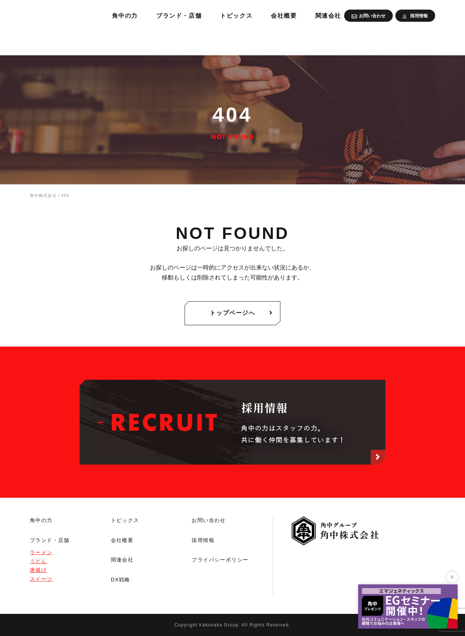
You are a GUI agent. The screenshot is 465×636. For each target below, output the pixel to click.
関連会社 (420, 40)
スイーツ (41, 579)
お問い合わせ (208, 520)
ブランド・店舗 (259, 40)
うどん (38, 561)
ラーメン (41, 552)
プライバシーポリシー (220, 560)
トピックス (322, 40)
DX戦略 (120, 580)
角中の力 (201, 40)
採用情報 (203, 540)
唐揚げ (38, 570)
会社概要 (373, 40)
